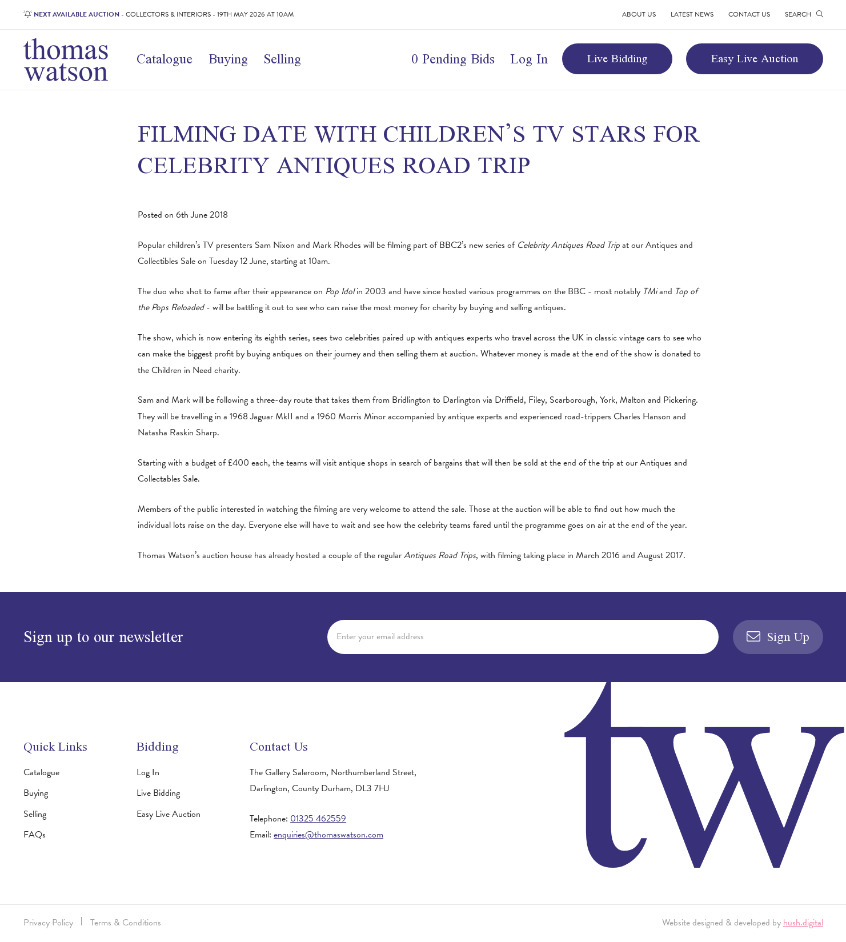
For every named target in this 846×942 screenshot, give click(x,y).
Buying (228, 58)
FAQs (34, 834)
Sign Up (778, 637)
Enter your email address (380, 636)
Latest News (692, 14)
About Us (639, 14)
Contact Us (749, 14)
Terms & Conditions (125, 922)
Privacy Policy (48, 922)
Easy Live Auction (754, 58)
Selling (282, 58)
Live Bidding (617, 58)
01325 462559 (318, 818)
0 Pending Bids (453, 58)
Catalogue (165, 58)
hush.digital (803, 922)
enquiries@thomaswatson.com (328, 834)
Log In (529, 58)
